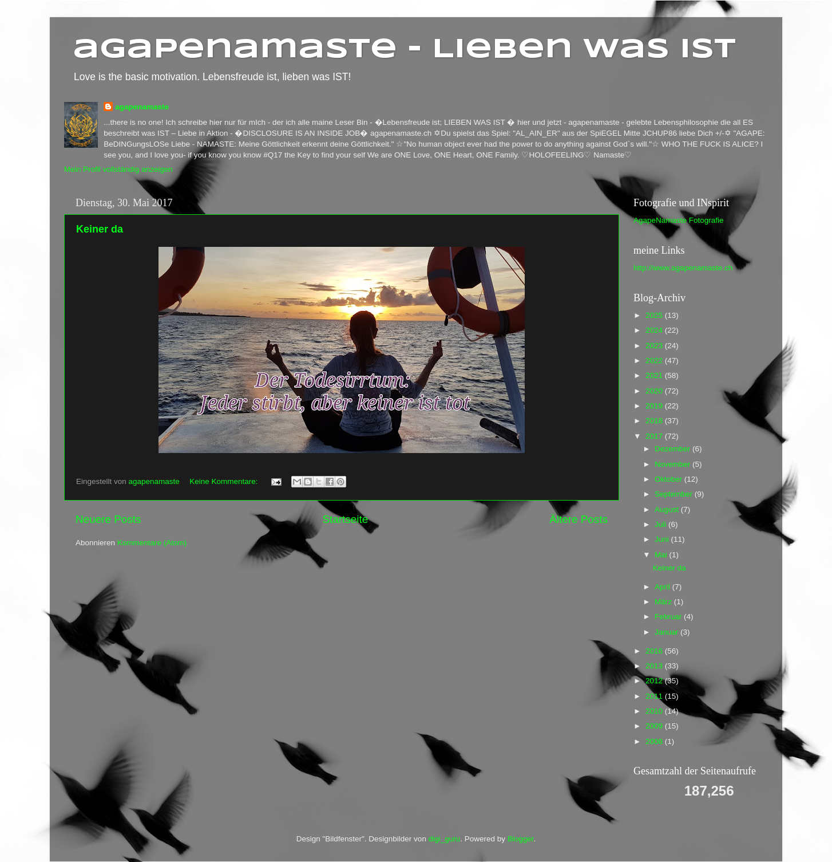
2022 (655, 360)
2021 (655, 375)
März (664, 601)
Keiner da (99, 229)
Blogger (521, 839)
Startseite (345, 519)
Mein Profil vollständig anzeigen (118, 169)
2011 (655, 696)
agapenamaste (142, 107)
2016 (655, 651)
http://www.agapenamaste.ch (682, 267)
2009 (655, 726)
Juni (663, 539)
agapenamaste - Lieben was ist (404, 50)
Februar (669, 616)
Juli (661, 524)
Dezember (673, 448)
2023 (655, 345)
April (663, 586)
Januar (667, 632)
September (675, 494)
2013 (655, 666)
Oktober (669, 479)
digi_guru (445, 839)
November (673, 464)
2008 (655, 741)
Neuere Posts (108, 519)
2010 (655, 711)
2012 (655, 680)
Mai (662, 554)
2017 (655, 436)
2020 (655, 391)
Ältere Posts (578, 519)
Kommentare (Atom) (152, 542)
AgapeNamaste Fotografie (678, 220)
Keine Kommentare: (224, 481)
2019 (655, 406)
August (668, 509)
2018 (655, 420)
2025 (655, 315)
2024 (655, 330)
